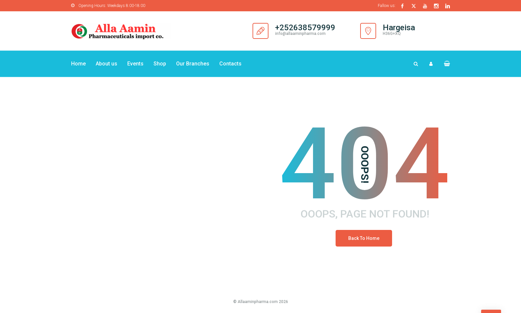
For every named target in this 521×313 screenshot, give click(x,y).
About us (106, 63)
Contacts (230, 63)
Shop (160, 63)
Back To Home (363, 238)
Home (78, 63)
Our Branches (192, 63)
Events (135, 63)
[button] (444, 63)
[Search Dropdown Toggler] (416, 64)
